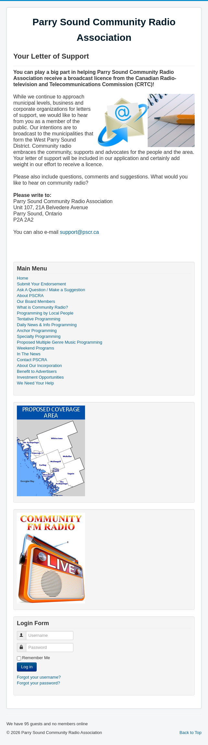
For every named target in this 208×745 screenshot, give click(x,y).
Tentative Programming (38, 318)
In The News (29, 353)
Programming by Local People (45, 313)
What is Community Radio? (42, 307)
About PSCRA (30, 295)
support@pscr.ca (79, 232)
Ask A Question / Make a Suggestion (51, 289)
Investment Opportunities (40, 377)
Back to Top (190, 732)
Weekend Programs (35, 348)
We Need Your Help (35, 383)
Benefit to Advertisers (37, 371)
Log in (26, 666)
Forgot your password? (38, 683)
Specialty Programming (38, 336)
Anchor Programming (37, 330)
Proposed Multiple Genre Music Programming (59, 342)
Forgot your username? (39, 677)
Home (22, 278)
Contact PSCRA (32, 359)
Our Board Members (36, 301)
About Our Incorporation (39, 365)
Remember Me (36, 657)
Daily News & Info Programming (47, 324)
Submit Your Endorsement (41, 283)
